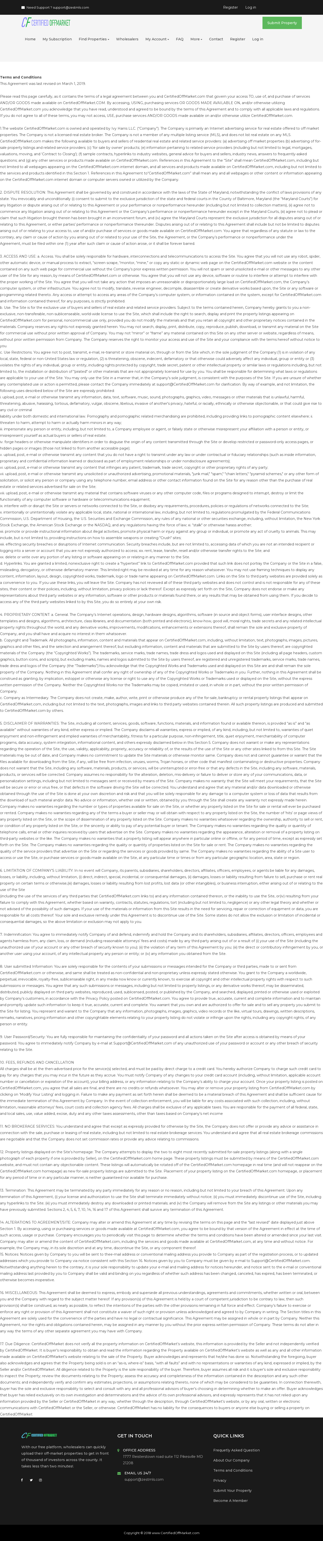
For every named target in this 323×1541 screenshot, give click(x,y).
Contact (216, 39)
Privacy (219, 1480)
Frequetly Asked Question (236, 1450)
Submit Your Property (232, 1490)
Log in (250, 7)
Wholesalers (127, 39)
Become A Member (230, 1500)
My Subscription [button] (57, 39)
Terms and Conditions (233, 1470)
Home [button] (30, 39)
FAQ (180, 39)
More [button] (196, 39)
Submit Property (282, 23)
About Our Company (231, 1460)
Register (230, 7)
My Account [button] (157, 39)
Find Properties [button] (94, 39)
